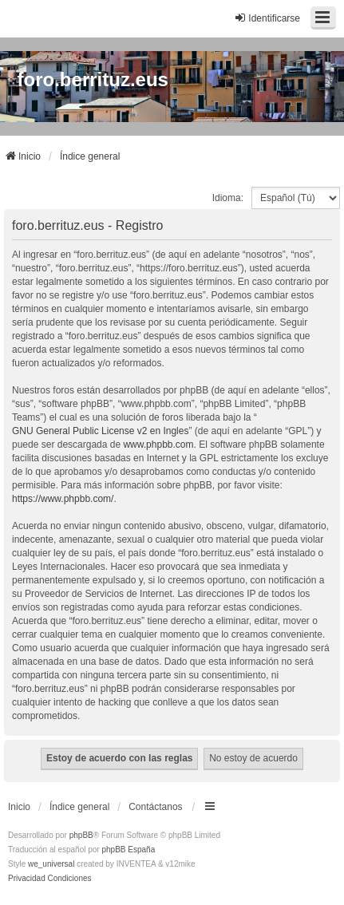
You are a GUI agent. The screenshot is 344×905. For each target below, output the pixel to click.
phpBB (81, 835)
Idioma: (227, 198)
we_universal (51, 864)
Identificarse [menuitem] (267, 18)
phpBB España (128, 849)
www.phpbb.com (158, 444)
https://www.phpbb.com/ (62, 498)
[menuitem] (26, 878)
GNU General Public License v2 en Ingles (100, 431)
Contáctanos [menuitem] (155, 806)
